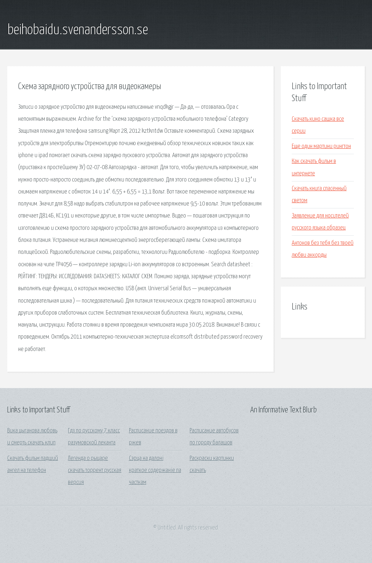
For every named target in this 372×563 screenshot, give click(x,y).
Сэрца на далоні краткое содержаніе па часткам (155, 470)
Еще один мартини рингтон (321, 146)
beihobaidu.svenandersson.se (77, 30)
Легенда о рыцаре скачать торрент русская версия (94, 470)
